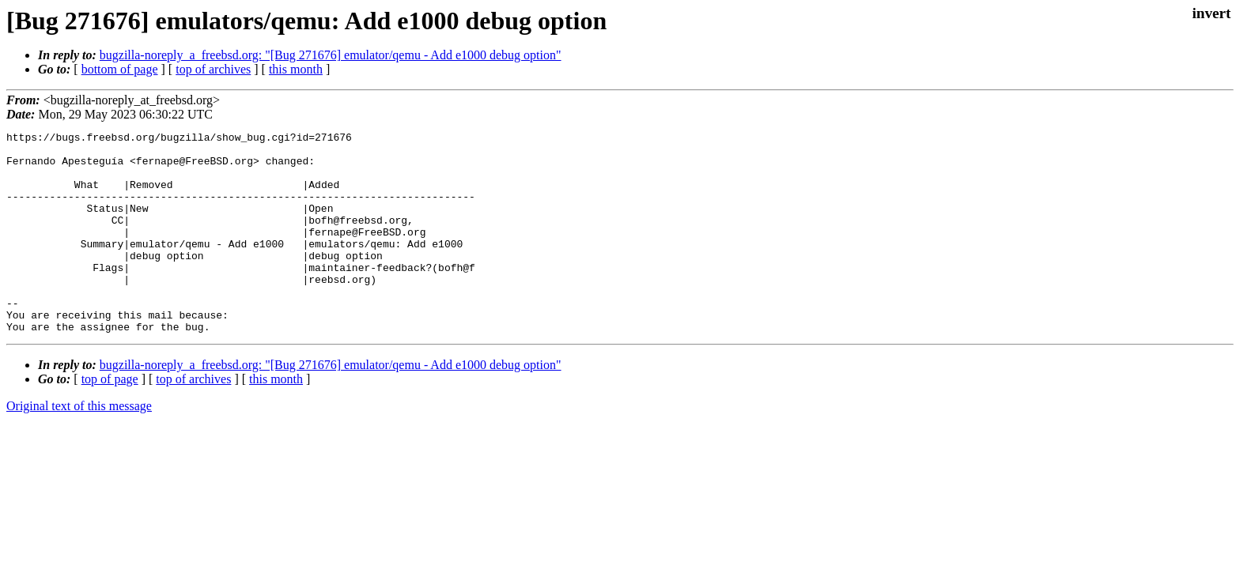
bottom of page (119, 69)
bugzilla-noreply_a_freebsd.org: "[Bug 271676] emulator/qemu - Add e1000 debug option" (330, 55)
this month (296, 69)
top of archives (213, 69)
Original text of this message (79, 446)
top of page (109, 419)
